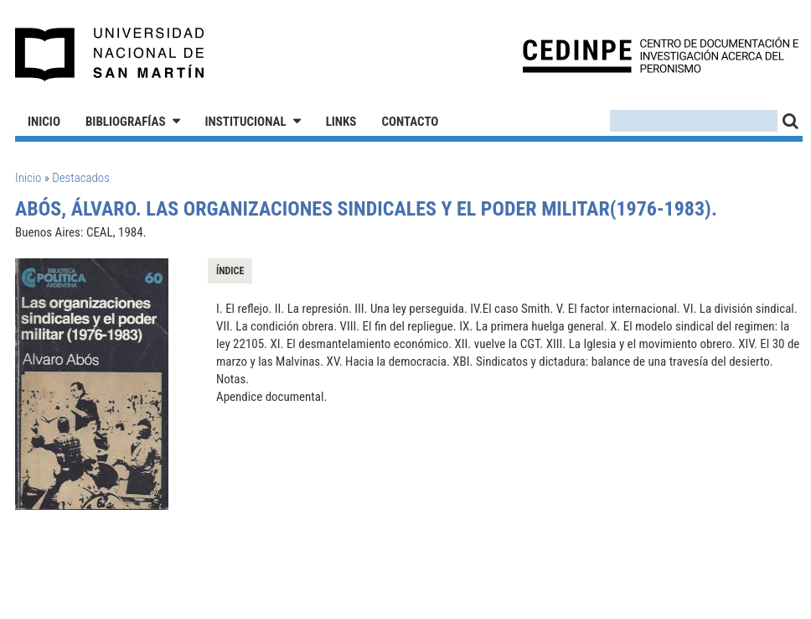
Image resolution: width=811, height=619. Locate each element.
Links (341, 121)
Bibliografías (125, 121)
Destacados (81, 177)
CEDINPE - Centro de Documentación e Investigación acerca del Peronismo (660, 55)
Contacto (409, 121)
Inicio (44, 121)
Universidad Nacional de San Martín (110, 54)
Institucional (246, 121)
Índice (230, 271)
